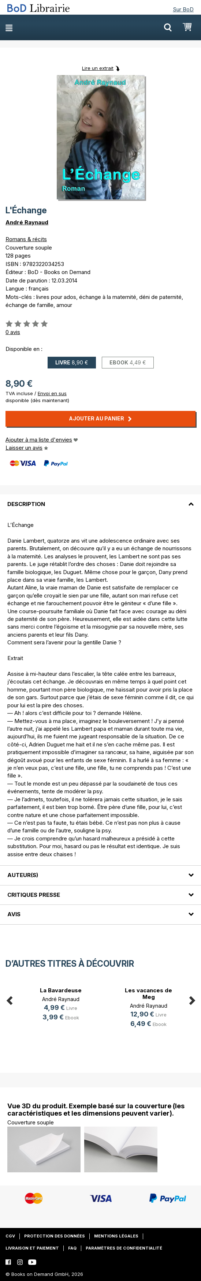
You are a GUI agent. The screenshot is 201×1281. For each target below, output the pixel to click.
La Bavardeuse (61, 990)
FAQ (72, 1248)
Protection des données (54, 1236)
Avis (14, 914)
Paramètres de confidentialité (124, 1248)
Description (26, 504)
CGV (10, 1236)
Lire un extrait (97, 68)
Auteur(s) (22, 875)
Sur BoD (183, 9)
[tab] (100, 499)
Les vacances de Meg (148, 993)
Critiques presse (33, 894)
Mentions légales (116, 1236)
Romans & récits (26, 239)
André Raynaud (26, 222)
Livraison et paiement (32, 1248)
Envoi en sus (52, 393)
